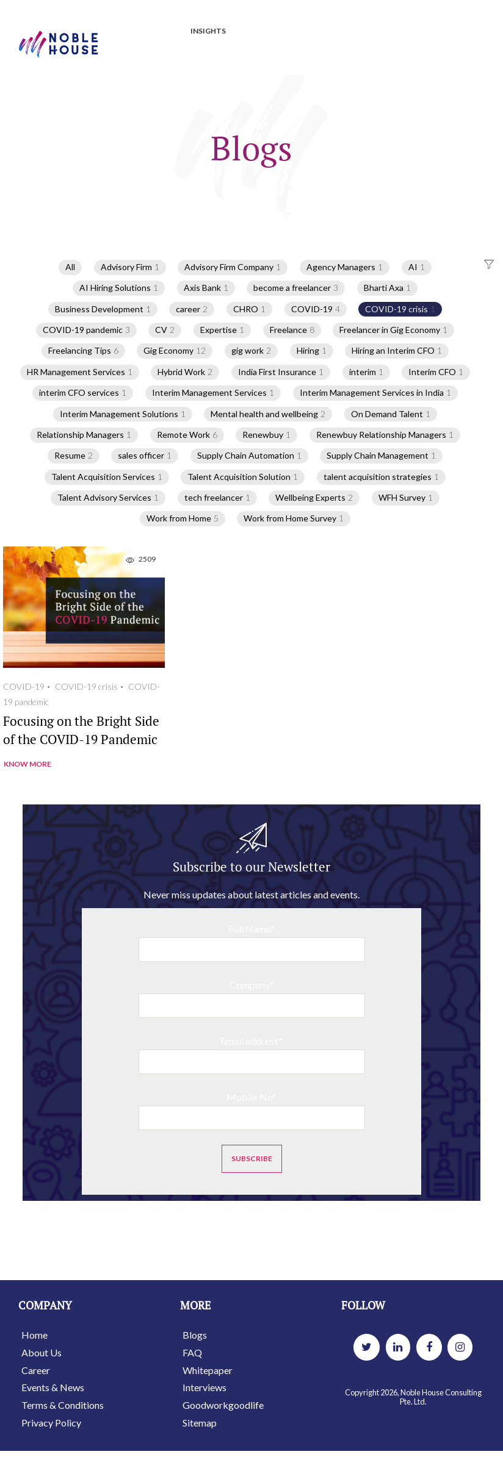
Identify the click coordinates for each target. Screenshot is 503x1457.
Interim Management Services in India (375, 392)
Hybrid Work (184, 372)
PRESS (256, 31)
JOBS (162, 31)
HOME (120, 31)
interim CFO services (82, 392)
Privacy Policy (51, 1422)
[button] (487, 265)
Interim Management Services (213, 392)
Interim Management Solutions (123, 414)
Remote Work (187, 434)
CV (165, 329)
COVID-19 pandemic (86, 329)
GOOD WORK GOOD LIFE (153, 56)
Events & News (52, 1387)
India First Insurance (281, 372)
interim (366, 372)
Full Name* (252, 942)
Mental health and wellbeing (268, 414)
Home (34, 1335)
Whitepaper (208, 1370)
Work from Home (183, 518)
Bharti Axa (387, 287)
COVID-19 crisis (400, 309)
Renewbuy (266, 434)
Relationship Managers (84, 434)
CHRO (249, 309)
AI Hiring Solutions (118, 287)
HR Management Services (79, 372)
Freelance (292, 329)
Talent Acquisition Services (106, 476)
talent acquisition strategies (381, 476)
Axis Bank (206, 287)
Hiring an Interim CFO (397, 350)
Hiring (312, 350)
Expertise (222, 329)
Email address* (252, 1054)
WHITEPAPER (360, 31)
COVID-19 (315, 309)
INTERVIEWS (429, 31)
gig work (251, 350)
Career (35, 1370)
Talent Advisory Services (108, 497)
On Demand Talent (390, 414)
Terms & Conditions (62, 1405)
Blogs (195, 1335)
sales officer (145, 455)
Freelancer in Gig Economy (393, 329)
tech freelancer (217, 497)
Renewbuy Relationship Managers (385, 434)
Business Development (103, 309)
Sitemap (200, 1422)
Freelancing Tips (83, 350)
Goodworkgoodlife (223, 1405)
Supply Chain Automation (249, 455)
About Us (41, 1352)
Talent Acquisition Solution (242, 476)
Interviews (204, 1387)
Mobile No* (252, 1110)
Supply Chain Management (381, 455)
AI (416, 267)
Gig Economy (174, 350)
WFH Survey (405, 497)
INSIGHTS (208, 30)
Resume (73, 455)
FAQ (192, 1352)
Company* (252, 998)
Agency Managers (344, 267)
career (192, 309)
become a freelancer (295, 287)
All (70, 267)
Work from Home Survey (294, 518)
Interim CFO (435, 372)
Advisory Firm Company (232, 267)
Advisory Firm (130, 267)
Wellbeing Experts (314, 497)
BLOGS (301, 31)
